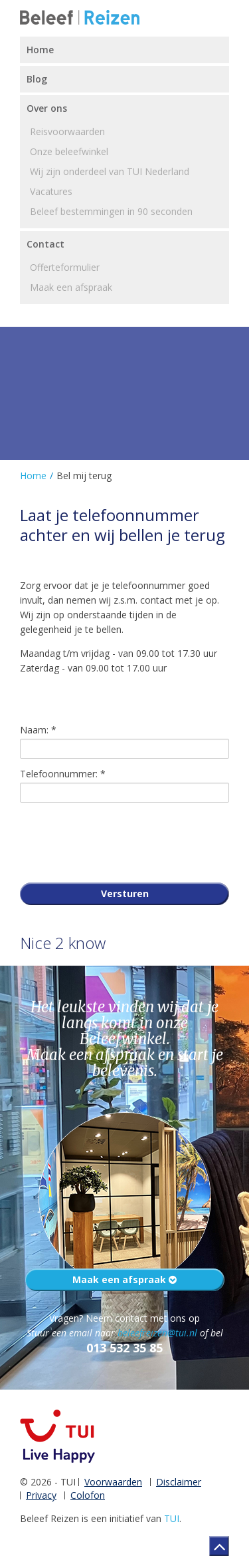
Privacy (41, 1495)
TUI (171, 1518)
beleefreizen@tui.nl (157, 1332)
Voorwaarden (113, 1481)
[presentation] (121, 839)
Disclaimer (178, 1481)
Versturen (125, 893)
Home (33, 475)
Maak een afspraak (124, 1279)
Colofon (87, 1495)
